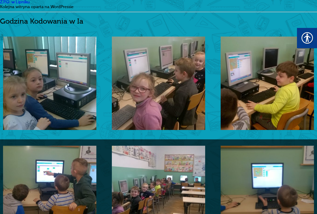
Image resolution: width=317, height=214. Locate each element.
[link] (49, 83)
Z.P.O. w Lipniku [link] (15, 2)
